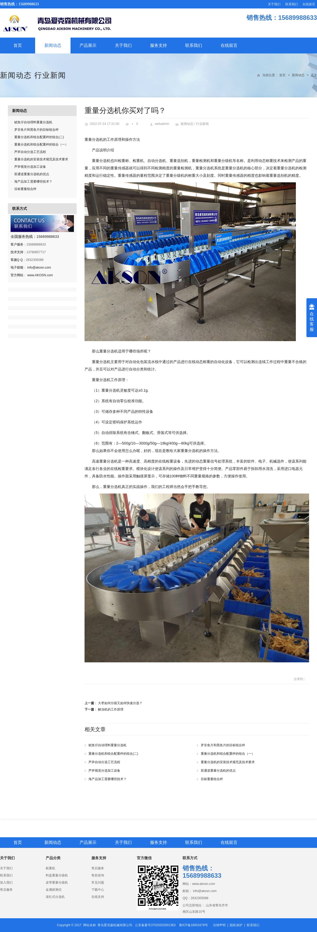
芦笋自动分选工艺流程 (104, 762)
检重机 (50, 868)
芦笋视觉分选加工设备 (104, 770)
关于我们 (274, 4)
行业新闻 (50, 75)
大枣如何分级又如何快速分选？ (120, 703)
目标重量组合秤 (212, 779)
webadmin (162, 124)
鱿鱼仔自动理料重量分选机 (107, 745)
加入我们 (6, 882)
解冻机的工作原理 (110, 709)
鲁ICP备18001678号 (193, 925)
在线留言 (308, 4)
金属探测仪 (54, 890)
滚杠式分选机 (55, 897)
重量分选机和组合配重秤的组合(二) (113, 753)
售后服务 (6, 890)
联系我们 (291, 4)
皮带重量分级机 (57, 882)
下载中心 (97, 890)
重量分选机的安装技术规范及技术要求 (228, 762)
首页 (17, 45)
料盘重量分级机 (57, 875)
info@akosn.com (39, 267)
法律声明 (219, 925)
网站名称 (89, 925)
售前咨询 (97, 875)
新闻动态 (52, 45)
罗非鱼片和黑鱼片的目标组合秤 (223, 745)
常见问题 (97, 882)
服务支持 (158, 45)
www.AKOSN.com (40, 275)
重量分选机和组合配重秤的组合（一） (228, 753)
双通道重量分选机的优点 (218, 770)
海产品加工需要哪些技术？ (107, 779)
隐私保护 (236, 925)
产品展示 (88, 45)
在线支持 (97, 897)
